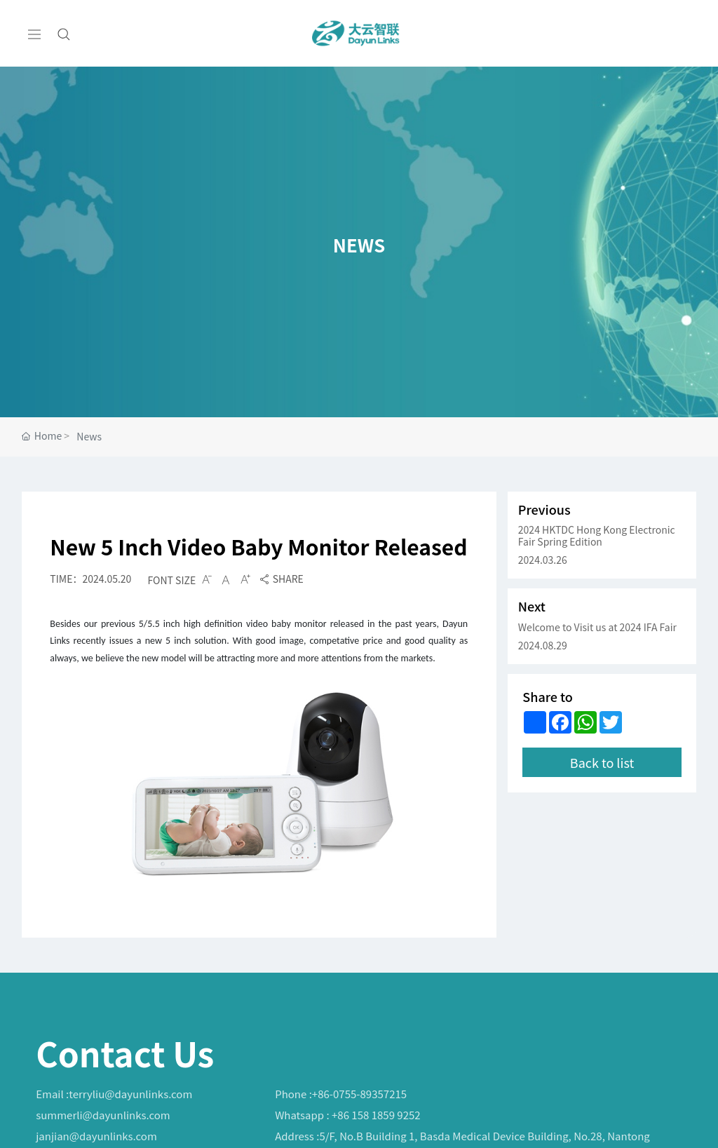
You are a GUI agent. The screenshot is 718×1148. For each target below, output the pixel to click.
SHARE (281, 579)
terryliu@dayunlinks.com (130, 1093)
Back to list (602, 780)
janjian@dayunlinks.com (96, 1135)
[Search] (63, 33)
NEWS (359, 242)
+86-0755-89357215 (359, 1093)
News (89, 436)
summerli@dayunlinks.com (103, 1114)
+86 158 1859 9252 (376, 1114)
